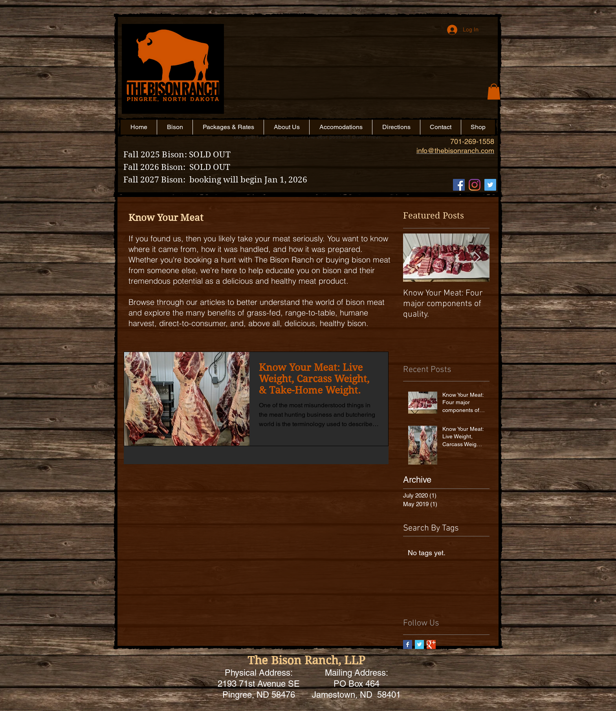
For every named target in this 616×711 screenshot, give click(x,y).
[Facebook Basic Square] (407, 644)
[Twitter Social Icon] (490, 185)
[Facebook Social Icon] (459, 185)
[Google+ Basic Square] (431, 644)
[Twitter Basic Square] (419, 644)
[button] (365, 81)
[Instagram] (474, 185)
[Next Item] (476, 258)
